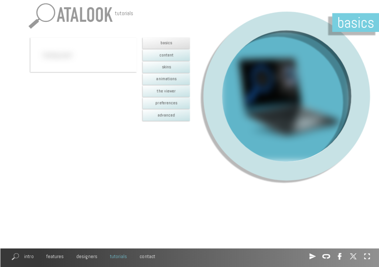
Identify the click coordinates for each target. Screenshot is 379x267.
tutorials (118, 256)
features (55, 256)
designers (86, 256)
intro (28, 256)
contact (147, 256)
